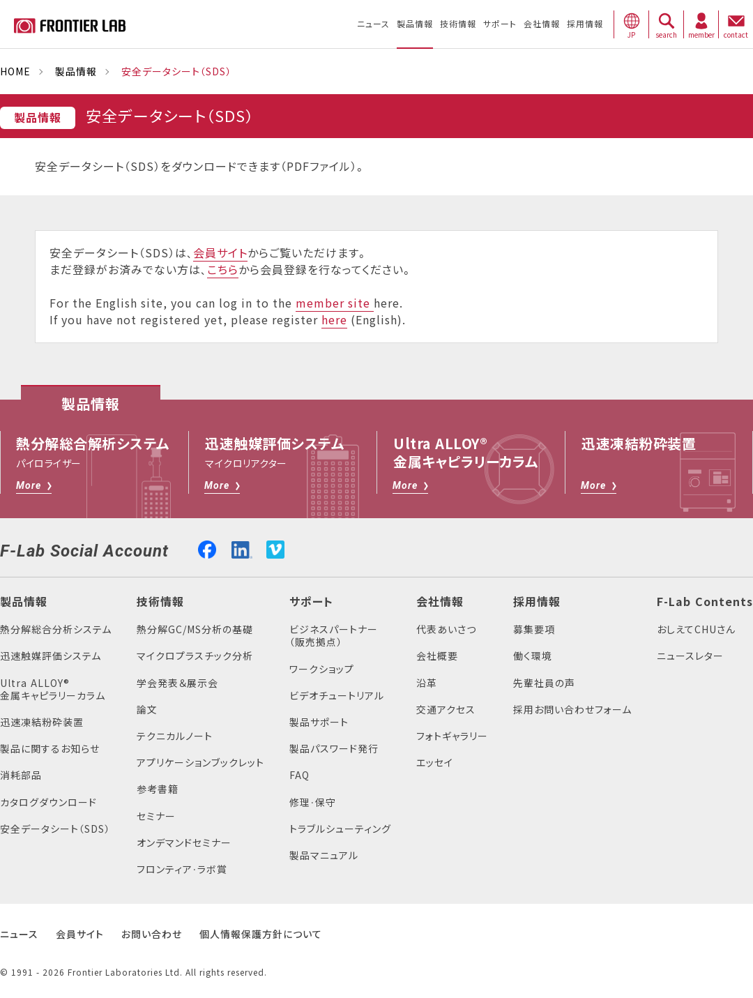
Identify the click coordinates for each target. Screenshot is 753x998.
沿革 (426, 683)
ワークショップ (321, 669)
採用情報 (537, 602)
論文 (147, 709)
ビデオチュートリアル (336, 695)
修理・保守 (312, 802)
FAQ (299, 775)
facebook (207, 548)
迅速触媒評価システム (50, 656)
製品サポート (319, 722)
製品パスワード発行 (334, 748)
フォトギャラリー (452, 736)
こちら (222, 270)
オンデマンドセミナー (184, 842)
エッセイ (434, 762)
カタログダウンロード (48, 802)
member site (335, 303)
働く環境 (532, 656)
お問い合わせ (151, 934)
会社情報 (440, 602)
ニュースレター (690, 656)
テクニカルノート (175, 736)
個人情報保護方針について (260, 934)
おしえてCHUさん (696, 629)
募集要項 (534, 629)
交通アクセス (446, 709)
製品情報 (76, 71)
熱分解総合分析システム (56, 629)
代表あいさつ (446, 629)
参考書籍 (157, 789)
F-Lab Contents (705, 602)
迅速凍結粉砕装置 (42, 722)
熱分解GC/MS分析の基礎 (195, 629)
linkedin (241, 548)
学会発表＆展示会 (177, 683)
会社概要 (437, 656)
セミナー (156, 816)
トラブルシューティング (340, 829)
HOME (15, 71)
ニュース (19, 934)
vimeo (275, 549)
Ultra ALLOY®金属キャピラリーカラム (52, 689)
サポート (311, 602)
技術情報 (160, 602)
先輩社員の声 (544, 683)
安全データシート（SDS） (55, 829)
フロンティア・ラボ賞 (182, 869)
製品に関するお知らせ (50, 748)
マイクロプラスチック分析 (195, 656)
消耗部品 (21, 775)
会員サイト (220, 253)
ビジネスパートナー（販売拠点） (333, 636)
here (334, 320)
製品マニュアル (323, 855)
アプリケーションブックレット (200, 762)
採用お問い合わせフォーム (572, 709)
